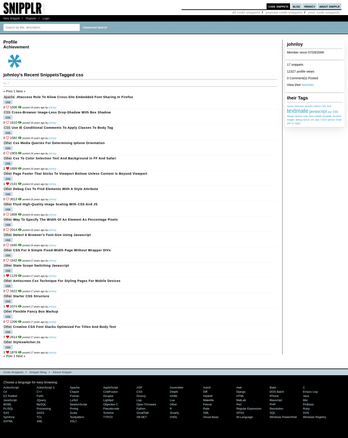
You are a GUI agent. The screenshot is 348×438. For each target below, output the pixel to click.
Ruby (306, 408)
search (317, 106)
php (330, 112)
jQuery (41, 400)
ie (293, 123)
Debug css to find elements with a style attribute (55, 189)
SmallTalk (142, 412)
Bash (273, 387)
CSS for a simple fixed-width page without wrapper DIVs (62, 250)
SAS (6, 412)
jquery (298, 116)
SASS (40, 412)
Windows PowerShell (283, 417)
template (327, 116)
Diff (205, 391)
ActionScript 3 (45, 387)
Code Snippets (13, 372)
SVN (306, 412)
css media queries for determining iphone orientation (59, 143)
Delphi (174, 391)
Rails (206, 408)
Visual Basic (211, 417)
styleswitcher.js (27, 342)
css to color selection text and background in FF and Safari (64, 158)
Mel (305, 400)
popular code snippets (284, 12)
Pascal (207, 404)
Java (306, 396)
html (311, 116)
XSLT (73, 421)
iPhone (274, 396)
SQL (272, 412)
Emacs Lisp (310, 391)
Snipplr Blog (38, 372)
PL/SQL (8, 408)
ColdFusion (110, 391)
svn (312, 119)
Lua (172, 400)
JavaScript (10, 400)
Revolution (276, 408)
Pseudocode (111, 408)
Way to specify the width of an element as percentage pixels (65, 219)
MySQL (41, 404)
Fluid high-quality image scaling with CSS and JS (55, 204)
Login (45, 18)
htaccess (299, 106)
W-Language (244, 417)
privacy (309, 6)
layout (306, 119)
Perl (238, 404)
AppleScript (110, 387)
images (291, 119)
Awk (239, 387)
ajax (317, 119)
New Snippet (11, 18)
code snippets (278, 6)
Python (140, 408)
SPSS (240, 412)
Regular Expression (248, 408)
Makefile (208, 400)
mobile (318, 116)
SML (206, 412)
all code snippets (246, 12)
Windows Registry (314, 417)
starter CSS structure (31, 296)
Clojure (74, 391)
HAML (174, 396)
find (329, 106)
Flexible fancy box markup (35, 311)
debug (299, 119)
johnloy (52, 107)
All (5, 83)
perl (289, 123)
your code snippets (324, 12)
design (290, 116)
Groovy (141, 396)
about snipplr (329, 6)
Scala (73, 412)
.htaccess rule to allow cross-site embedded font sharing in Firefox (74, 97)
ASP (139, 387)
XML (40, 421)
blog (296, 6)
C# (5, 391)
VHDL (174, 417)
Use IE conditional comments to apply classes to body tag (62, 127)
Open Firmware (146, 404)
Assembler (176, 387)
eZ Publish (10, 396)
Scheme (108, 412)
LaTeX (74, 400)
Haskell (207, 396)
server (290, 106)
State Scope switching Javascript (41, 265)
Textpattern (77, 417)
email (338, 119)
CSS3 (323, 119)
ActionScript (11, 387)
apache (309, 106)
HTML (240, 396)
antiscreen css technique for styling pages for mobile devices (67, 281)
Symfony (8, 417)
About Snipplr (62, 372)
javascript (318, 111)
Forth (40, 396)
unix (324, 106)
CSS (7, 112)
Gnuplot (108, 396)
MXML (7, 404)
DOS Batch (277, 391)
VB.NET (141, 417)
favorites (308, 85)
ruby (305, 116)
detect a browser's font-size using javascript (52, 235)
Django (240, 391)
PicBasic (308, 404)
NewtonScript (78, 404)
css (335, 111)
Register (31, 18)
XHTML (8, 421)
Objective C (110, 404)
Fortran (74, 396)
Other (8, 143)
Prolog (74, 408)
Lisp (139, 400)
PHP (273, 404)
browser (337, 116)
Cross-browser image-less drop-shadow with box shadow (61, 112)
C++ (39, 391)
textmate (297, 111)
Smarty (174, 412)
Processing (44, 408)
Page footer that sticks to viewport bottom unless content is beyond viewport (80, 173)
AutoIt (207, 387)
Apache (9, 97)
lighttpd (108, 400)
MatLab (241, 400)
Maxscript (276, 400)
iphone (331, 119)
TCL (39, 417)
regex (298, 123)
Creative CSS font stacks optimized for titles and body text (64, 327)
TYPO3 (108, 417)
